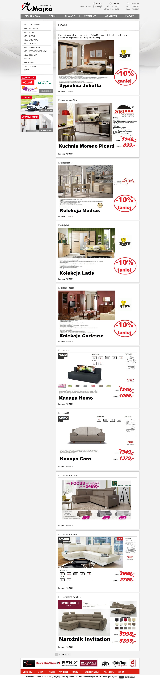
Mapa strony (109, 672)
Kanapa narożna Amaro (68, 534)
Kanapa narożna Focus (68, 475)
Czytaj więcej (130, 677)
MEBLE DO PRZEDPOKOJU (33, 47)
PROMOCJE (70, 16)
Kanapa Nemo (64, 350)
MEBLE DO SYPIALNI (31, 55)
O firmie (41, 672)
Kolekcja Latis (64, 225)
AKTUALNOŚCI (111, 16)
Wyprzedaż (63, 672)
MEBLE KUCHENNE (30, 44)
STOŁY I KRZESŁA (30, 66)
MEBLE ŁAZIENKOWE (31, 40)
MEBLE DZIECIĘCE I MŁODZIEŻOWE (35, 51)
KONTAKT (129, 16)
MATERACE (28, 59)
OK (121, 677)
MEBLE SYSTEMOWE (31, 29)
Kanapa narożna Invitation (69, 597)
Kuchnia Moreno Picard (68, 100)
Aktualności (76, 672)
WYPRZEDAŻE (90, 16)
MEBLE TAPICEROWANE (32, 25)
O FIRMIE (53, 16)
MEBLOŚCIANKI (29, 63)
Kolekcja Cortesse (66, 288)
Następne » (66, 654)
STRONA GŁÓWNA (32, 16)
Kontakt (121, 672)
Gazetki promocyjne (92, 672)
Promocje (52, 672)
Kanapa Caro (63, 413)
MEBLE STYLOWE (29, 32)
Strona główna (28, 672)
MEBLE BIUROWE (29, 36)
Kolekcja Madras (65, 162)
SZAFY (26, 70)
